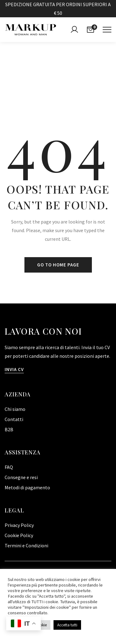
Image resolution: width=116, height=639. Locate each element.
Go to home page (58, 265)
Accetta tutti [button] (67, 625)
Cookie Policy (19, 535)
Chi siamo (15, 409)
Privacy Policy (19, 525)
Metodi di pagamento (27, 487)
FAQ (9, 467)
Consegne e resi (21, 477)
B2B (9, 429)
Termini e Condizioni (26, 545)
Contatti (14, 419)
